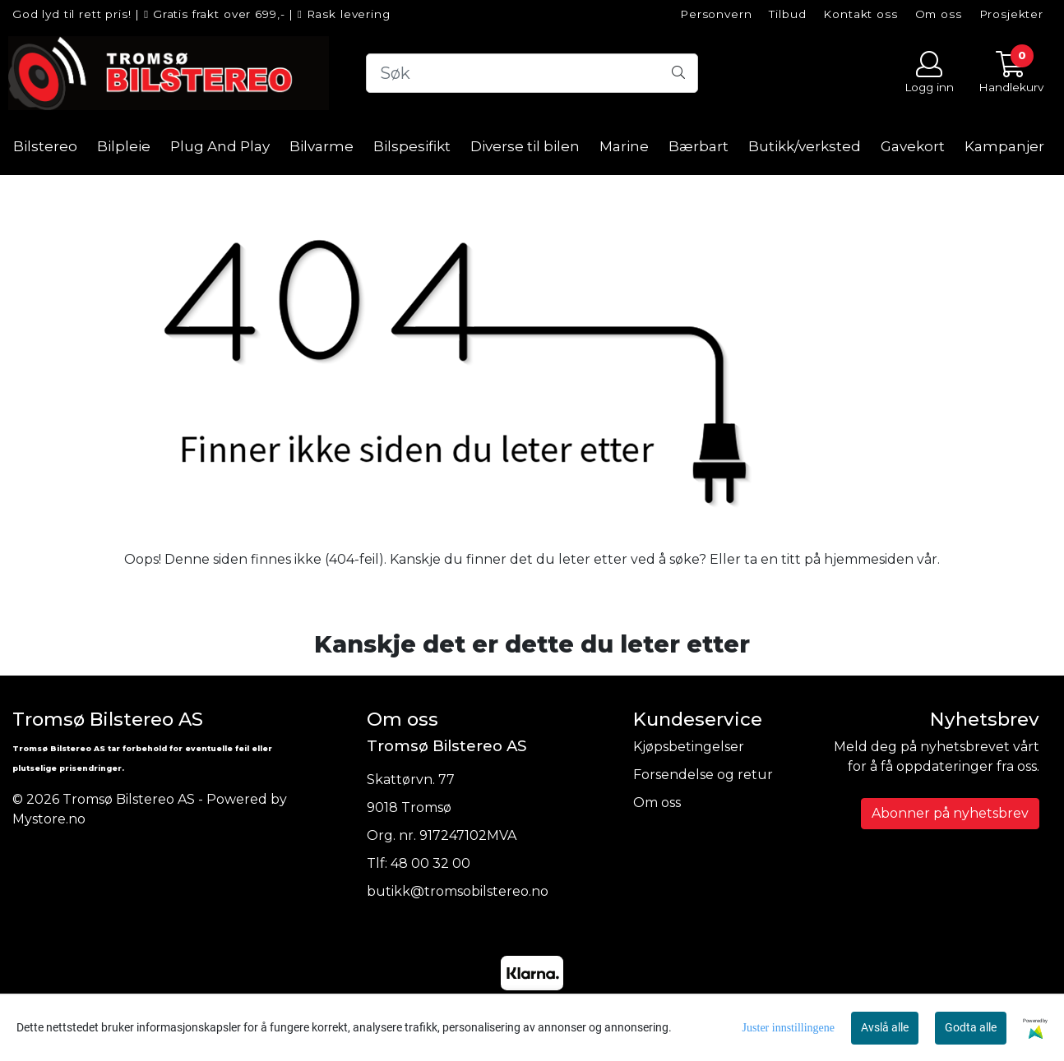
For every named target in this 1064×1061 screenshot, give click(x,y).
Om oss (938, 14)
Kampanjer (1004, 146)
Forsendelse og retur (703, 774)
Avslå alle (885, 1027)
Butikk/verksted (804, 146)
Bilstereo (45, 146)
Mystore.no (49, 819)
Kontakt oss (860, 14)
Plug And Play (220, 146)
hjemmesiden (869, 559)
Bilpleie (123, 146)
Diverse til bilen (525, 146)
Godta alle (971, 1027)
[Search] (532, 73)
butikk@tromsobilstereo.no (457, 891)
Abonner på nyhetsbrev (950, 813)
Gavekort (913, 146)
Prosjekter (1011, 14)
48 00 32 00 (430, 863)
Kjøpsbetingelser (688, 746)
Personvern (716, 14)
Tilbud (787, 14)
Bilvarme (321, 146)
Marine (624, 146)
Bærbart (698, 146)
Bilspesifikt (412, 146)
